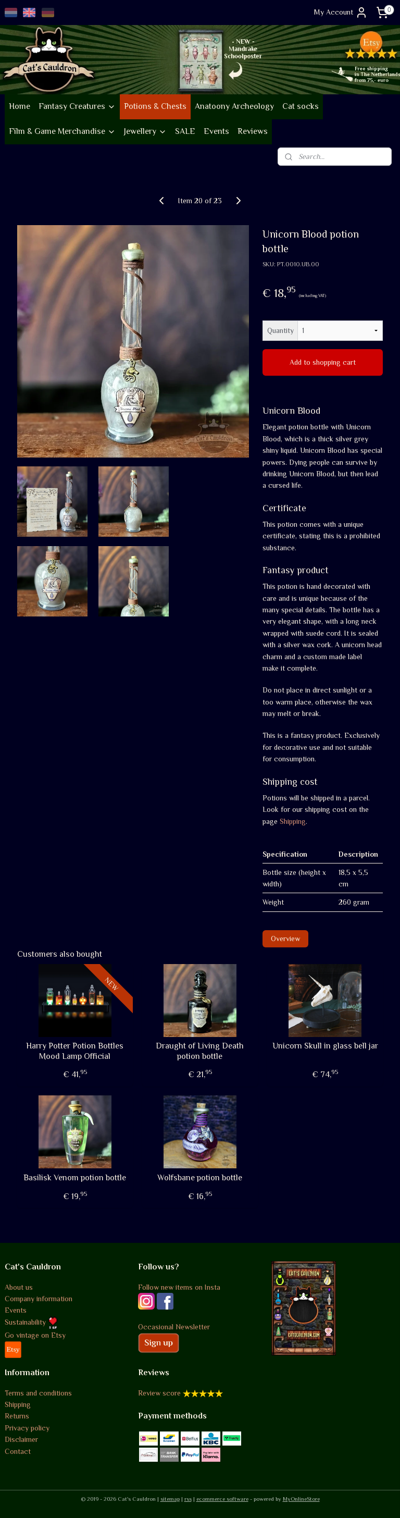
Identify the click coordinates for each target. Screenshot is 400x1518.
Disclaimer (21, 1439)
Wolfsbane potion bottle (199, 1177)
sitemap (170, 1499)
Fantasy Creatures (77, 106)
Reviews (253, 131)
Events (216, 131)
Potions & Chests (155, 106)
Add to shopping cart (323, 362)
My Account (341, 12)
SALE (185, 131)
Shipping (293, 821)
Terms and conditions (38, 1393)
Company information (38, 1298)
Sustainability (31, 1322)
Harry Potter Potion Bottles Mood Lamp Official (74, 1050)
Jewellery (145, 131)
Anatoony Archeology (234, 106)
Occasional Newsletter (174, 1327)
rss (188, 1499)
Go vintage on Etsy (35, 1335)
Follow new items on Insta (179, 1287)
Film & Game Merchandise (62, 131)
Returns (17, 1416)
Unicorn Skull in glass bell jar (325, 1046)
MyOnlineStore (301, 1499)
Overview (285, 938)
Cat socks (300, 106)
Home (19, 106)
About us (19, 1287)
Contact (18, 1451)
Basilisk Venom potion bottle (74, 1177)
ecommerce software (222, 1499)
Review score (159, 1393)
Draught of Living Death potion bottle (200, 1050)
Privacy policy (27, 1428)
